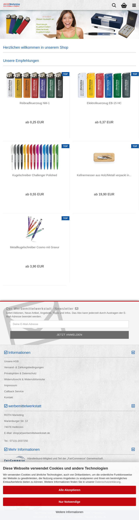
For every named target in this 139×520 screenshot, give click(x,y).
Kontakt (8, 397)
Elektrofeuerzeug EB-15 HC (104, 103)
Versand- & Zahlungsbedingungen (24, 367)
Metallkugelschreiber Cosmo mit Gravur (34, 247)
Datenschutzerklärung (107, 481)
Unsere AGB (11, 361)
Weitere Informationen (69, 512)
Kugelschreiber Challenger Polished (34, 175)
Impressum (10, 385)
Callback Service (14, 391)
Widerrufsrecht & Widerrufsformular (24, 379)
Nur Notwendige (69, 501)
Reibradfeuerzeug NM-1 (35, 103)
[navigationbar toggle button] (134, 5)
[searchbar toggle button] (114, 5)
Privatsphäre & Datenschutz (20, 373)
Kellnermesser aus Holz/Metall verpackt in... (104, 175)
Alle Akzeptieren (69, 490)
